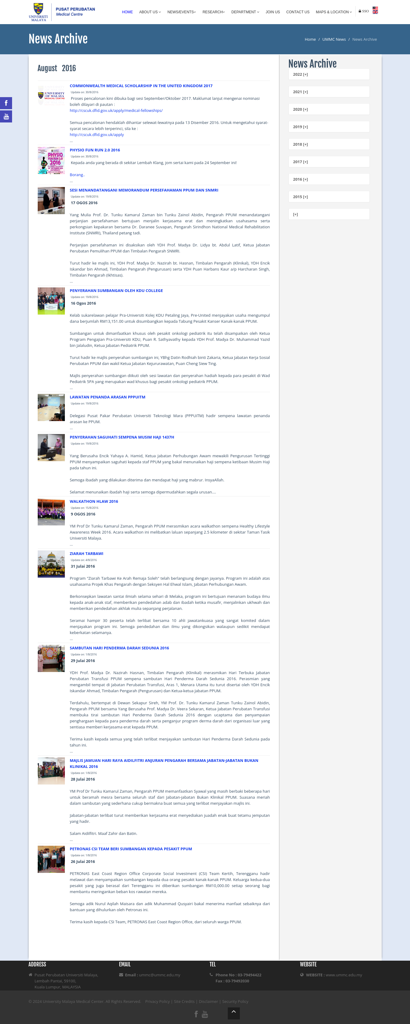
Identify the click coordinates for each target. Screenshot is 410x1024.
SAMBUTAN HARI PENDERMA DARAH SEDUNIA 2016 (119, 648)
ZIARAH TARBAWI (86, 553)
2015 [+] (300, 196)
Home (127, 12)
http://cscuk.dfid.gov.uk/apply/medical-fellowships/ (116, 110)
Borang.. (77, 174)
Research (213, 12)
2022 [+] (300, 74)
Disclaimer (208, 1001)
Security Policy (235, 1001)
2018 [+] (300, 144)
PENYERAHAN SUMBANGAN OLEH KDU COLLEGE (116, 290)
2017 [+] (300, 161)
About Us (150, 12)
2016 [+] (300, 179)
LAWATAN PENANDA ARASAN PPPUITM (107, 397)
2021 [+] (300, 91)
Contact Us (298, 12)
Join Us (273, 12)
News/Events (181, 12)
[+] (295, 214)
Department (245, 12)
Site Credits (184, 1001)
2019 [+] (300, 126)
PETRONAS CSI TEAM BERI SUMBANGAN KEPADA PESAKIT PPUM (131, 848)
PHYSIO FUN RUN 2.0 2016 (95, 150)
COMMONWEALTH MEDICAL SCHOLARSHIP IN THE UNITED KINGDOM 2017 (141, 85)
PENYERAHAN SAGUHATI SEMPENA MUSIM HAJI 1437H (122, 437)
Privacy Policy (157, 1001)
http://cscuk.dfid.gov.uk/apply (97, 134)
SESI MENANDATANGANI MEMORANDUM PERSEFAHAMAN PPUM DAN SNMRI (144, 190)
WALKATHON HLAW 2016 (94, 501)
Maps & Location (334, 12)
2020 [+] (300, 109)
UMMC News (334, 39)
